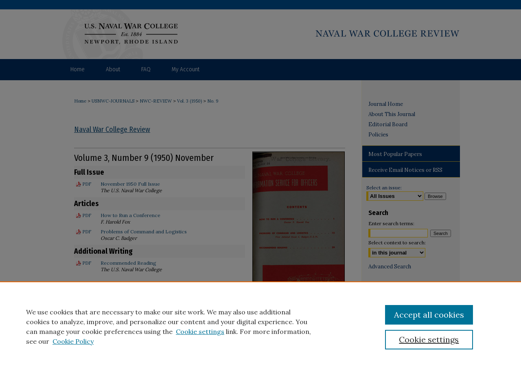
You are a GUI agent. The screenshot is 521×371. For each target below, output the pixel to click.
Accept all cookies (429, 315)
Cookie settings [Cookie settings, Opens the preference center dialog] (429, 339)
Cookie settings (200, 331)
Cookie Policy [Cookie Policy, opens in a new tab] (73, 341)
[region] (260, 326)
